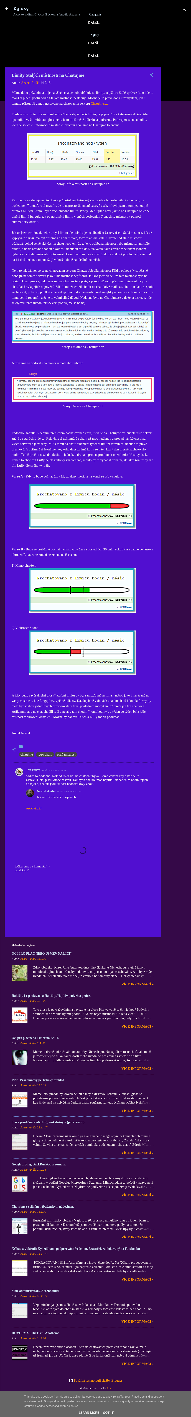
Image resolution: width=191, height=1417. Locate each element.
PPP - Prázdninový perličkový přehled (38, 1092)
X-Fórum (82, 34)
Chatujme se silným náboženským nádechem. (43, 1218)
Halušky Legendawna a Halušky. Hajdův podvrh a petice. (51, 1007)
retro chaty (45, 766)
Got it (108, 1413)
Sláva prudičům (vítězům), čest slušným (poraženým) (48, 1134)
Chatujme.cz (99, 115)
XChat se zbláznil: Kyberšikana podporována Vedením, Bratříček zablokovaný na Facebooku (76, 1260)
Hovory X (124, 54)
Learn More (89, 1413)
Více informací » (137, 996)
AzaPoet (100, 54)
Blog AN (104, 34)
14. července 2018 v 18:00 (54, 782)
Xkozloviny (75, 54)
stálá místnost (66, 766)
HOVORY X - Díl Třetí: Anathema (36, 1345)
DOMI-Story (55, 67)
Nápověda (135, 67)
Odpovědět (34, 820)
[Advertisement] (175, 132)
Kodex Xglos (107, 67)
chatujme (27, 766)
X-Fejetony (27, 67)
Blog (53, 54)
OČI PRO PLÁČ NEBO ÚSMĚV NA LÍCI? (42, 965)
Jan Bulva (33, 781)
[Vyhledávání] (184, 9)
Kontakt (81, 67)
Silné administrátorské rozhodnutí (35, 1302)
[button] (151, 87)
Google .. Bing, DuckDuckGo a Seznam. (39, 1176)
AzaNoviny (57, 34)
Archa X (126, 34)
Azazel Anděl (46, 803)
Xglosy (21, 8)
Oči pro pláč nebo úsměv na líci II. (35, 1049)
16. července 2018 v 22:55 (69, 803)
